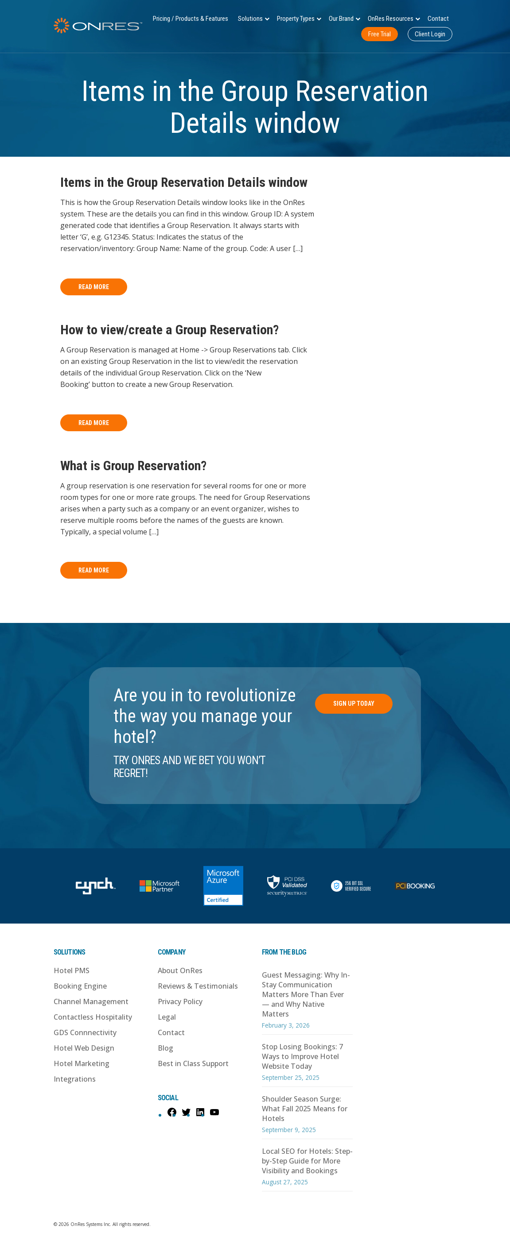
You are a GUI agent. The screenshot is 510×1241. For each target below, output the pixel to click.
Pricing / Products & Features (190, 19)
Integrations (75, 1079)
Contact (438, 19)
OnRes (98, 25)
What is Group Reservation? (133, 465)
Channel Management (91, 1001)
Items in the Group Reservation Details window (184, 182)
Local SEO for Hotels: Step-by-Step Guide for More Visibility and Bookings (307, 1160)
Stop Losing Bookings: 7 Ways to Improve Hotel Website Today (302, 1056)
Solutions (250, 19)
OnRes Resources (390, 19)
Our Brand (341, 19)
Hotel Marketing (81, 1063)
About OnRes (180, 970)
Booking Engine (80, 986)
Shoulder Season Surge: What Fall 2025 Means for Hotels (304, 1108)
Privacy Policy (180, 1001)
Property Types (296, 19)
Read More (93, 286)
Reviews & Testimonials (198, 986)
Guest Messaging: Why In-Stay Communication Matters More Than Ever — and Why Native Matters (306, 994)
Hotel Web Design (84, 1048)
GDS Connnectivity (85, 1032)
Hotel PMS (72, 970)
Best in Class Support (193, 1063)
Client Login (430, 34)
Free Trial (379, 34)
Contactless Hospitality (93, 1017)
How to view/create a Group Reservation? (169, 329)
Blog (165, 1048)
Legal (167, 1017)
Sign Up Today (353, 703)
